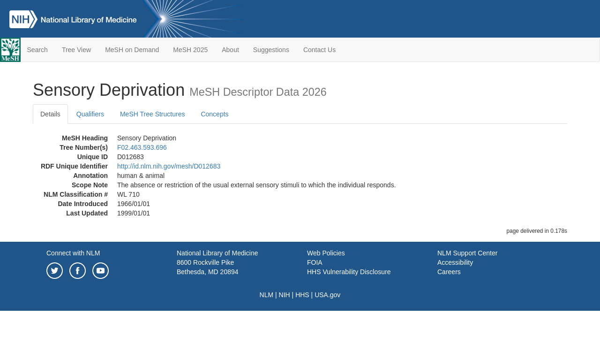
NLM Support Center (467, 253)
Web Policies (326, 253)
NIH (284, 295)
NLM (267, 295)
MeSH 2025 (190, 50)
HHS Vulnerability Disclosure (348, 272)
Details (50, 114)
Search (37, 50)
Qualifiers (90, 114)
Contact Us (319, 50)
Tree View (76, 50)
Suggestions (271, 50)
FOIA (314, 262)
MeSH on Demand (132, 50)
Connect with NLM (73, 253)
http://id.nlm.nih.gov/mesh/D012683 (168, 166)
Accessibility (455, 262)
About (230, 50)
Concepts (214, 114)
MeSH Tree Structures (152, 114)
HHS (302, 295)
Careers (449, 272)
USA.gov (327, 295)
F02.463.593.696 (142, 147)
